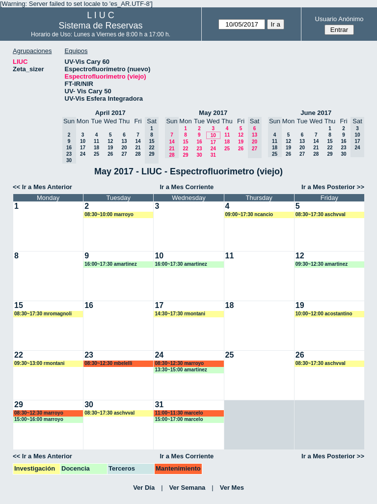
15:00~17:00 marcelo (179, 419)
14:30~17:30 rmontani (180, 313)
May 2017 (213, 112)
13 (124, 141)
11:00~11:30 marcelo (179, 413)
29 (185, 155)
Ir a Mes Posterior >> (332, 187)
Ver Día (144, 487)
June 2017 (315, 112)
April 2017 (110, 112)
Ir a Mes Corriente (187, 187)
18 (96, 147)
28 (137, 154)
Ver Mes (232, 487)
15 (185, 141)
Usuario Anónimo (339, 19)
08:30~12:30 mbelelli (108, 363)
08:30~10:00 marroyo (109, 214)
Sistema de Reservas (101, 25)
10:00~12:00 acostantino (324, 313)
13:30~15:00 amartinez (181, 369)
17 (82, 147)
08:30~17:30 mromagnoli (43, 313)
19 (110, 147)
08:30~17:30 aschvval (321, 214)
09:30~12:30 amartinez (322, 264)
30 (199, 155)
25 (96, 154)
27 (124, 154)
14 (137, 141)
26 (110, 154)
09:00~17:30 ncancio (249, 214)
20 (124, 147)
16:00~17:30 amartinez (110, 264)
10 (82, 141)
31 (213, 155)
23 (199, 148)
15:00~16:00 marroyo (38, 419)
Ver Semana (187, 487)
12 (110, 141)
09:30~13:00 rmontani (39, 363)
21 (137, 147)
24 (82, 154)
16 (199, 141)
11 (96, 141)
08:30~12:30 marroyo (179, 363)
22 (185, 148)
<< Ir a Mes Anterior (42, 187)
